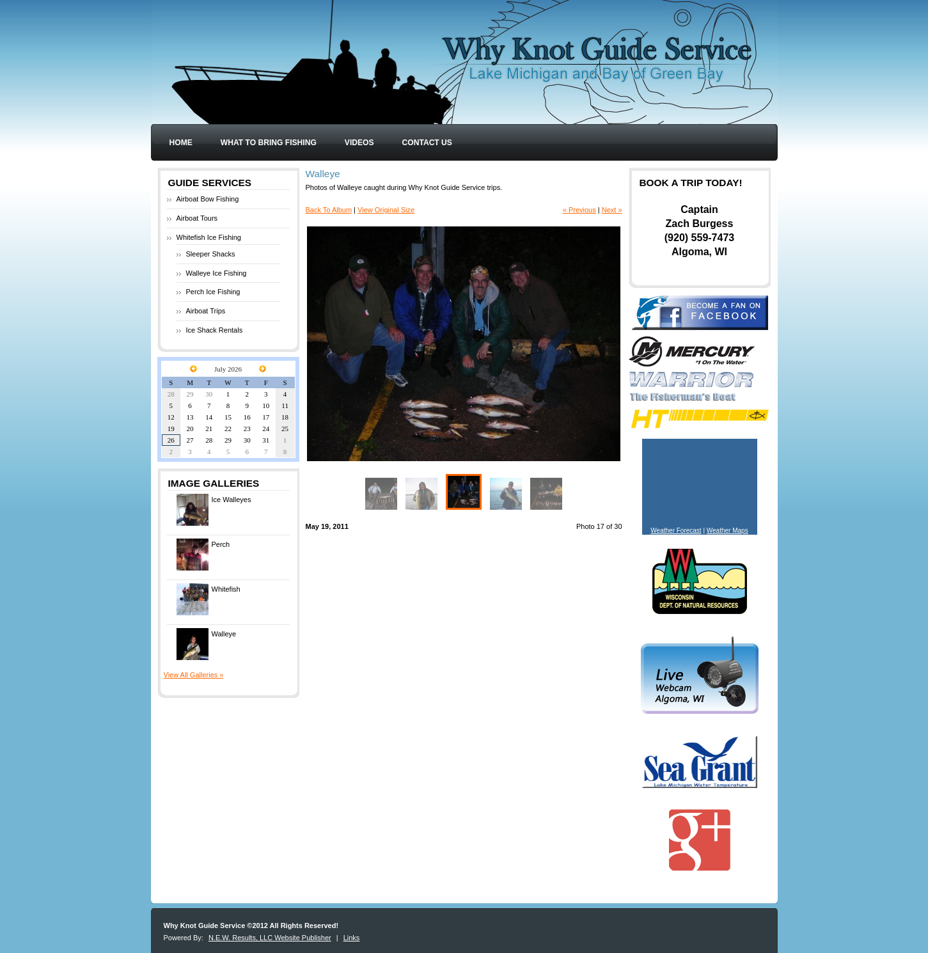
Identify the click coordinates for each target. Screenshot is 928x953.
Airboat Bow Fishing (208, 199)
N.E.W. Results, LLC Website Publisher (269, 937)
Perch (203, 555)
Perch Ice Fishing (213, 291)
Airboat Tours (197, 218)
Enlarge (608, 447)
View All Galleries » (194, 675)
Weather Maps (727, 530)
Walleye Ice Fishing (216, 273)
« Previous (579, 210)
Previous (385, 343)
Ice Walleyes (214, 510)
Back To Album (329, 210)
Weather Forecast (675, 530)
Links (351, 937)
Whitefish (208, 599)
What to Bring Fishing (269, 142)
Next (542, 343)
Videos (359, 142)
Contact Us (427, 142)
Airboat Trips (206, 311)
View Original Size (386, 210)
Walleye (207, 644)
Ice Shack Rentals (214, 330)
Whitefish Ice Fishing (209, 237)
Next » (612, 210)
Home (181, 142)
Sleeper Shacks (210, 254)
